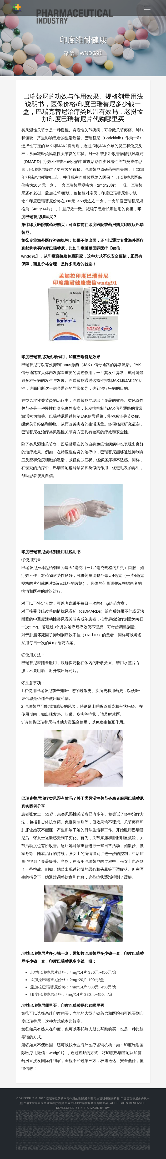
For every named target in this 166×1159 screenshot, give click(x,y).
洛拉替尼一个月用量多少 (56, 1116)
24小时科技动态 (137, 1130)
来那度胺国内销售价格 (138, 1118)
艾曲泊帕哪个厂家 (132, 1146)
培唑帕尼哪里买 (136, 1116)
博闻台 (27, 1131)
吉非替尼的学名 (75, 1142)
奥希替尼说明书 (50, 1110)
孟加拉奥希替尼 (56, 1110)
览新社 (21, 1131)
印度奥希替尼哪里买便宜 (103, 1110)
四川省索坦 (148, 1145)
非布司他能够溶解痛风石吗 (127, 1149)
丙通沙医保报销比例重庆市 (76, 1132)
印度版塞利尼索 (136, 1126)
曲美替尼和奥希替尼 (68, 1143)
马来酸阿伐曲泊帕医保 (106, 1147)
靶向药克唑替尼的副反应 (53, 1135)
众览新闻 (116, 1130)
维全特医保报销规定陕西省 (144, 1116)
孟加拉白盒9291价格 (77, 1112)
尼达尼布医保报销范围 (69, 1127)
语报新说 (24, 1131)
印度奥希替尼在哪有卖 (26, 1115)
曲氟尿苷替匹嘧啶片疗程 (71, 1128)
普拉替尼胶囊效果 (94, 1142)
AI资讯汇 (72, 1131)
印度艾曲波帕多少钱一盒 (117, 1119)
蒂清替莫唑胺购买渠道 (104, 1143)
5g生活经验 (97, 1130)
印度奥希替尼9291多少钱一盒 (135, 1111)
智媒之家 (105, 1130)
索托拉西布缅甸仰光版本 (101, 1145)
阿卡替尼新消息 (113, 1147)
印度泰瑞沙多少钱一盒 (39, 1112)
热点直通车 (51, 1131)
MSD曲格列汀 (115, 1142)
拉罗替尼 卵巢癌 (19, 1142)
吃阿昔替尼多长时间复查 (73, 1148)
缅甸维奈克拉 (108, 1145)
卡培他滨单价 (78, 1116)
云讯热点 (55, 1131)
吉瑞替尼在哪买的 (108, 1116)
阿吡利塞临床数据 (32, 1148)
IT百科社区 (102, 1130)
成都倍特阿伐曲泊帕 (82, 1147)
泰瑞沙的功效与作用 (62, 1113)
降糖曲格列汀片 (127, 1142)
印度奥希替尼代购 (26, 1112)
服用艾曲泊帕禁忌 (125, 1146)
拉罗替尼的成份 (37, 1142)
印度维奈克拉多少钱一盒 (74, 1119)
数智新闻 (82, 1131)
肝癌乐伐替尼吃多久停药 (58, 1133)
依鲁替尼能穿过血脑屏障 (111, 1133)
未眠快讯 (131, 1131)
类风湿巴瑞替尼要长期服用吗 (86, 1127)
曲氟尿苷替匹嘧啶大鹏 (42, 1143)
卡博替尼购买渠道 (72, 1116)
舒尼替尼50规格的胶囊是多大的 (30, 1146)
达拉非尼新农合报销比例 (77, 1143)
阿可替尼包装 (131, 1147)
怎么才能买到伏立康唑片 (59, 1134)
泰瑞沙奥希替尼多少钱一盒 (93, 1110)
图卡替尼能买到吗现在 (121, 1116)
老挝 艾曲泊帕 (119, 1146)
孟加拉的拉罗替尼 (69, 1118)
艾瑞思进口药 (114, 1116)
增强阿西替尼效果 (87, 1148)
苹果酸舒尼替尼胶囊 (53, 1129)
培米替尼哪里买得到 (129, 1126)
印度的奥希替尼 (62, 1110)
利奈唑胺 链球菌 (111, 1135)
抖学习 (125, 1131)
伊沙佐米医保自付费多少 (27, 1134)
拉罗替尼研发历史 (31, 1142)
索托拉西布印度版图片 (93, 1145)
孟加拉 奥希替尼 (70, 1112)
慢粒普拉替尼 (87, 1118)
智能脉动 (37, 1132)
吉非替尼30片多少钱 (60, 1142)
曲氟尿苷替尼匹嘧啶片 (80, 1128)
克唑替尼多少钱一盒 (47, 1116)
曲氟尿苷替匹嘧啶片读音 (99, 1118)
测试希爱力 (38, 1147)
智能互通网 (117, 1131)
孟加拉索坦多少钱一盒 (89, 1119)
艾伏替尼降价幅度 (56, 1146)
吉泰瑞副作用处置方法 (80, 1130)
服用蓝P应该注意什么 (45, 1147)
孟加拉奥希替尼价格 (84, 1110)
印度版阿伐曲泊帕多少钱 (66, 1147)
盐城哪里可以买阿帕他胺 (36, 1130)
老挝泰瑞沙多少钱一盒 (39, 1113)
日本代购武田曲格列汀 (134, 1142)
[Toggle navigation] (147, 8)
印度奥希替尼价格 (55, 1113)
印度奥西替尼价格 (33, 1114)
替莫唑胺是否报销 (131, 1143)
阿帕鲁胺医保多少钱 (65, 1148)
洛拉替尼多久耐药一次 (135, 1135)
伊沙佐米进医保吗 (19, 1134)
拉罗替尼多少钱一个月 (45, 1128)
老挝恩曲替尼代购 (34, 1118)
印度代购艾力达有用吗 (109, 1119)
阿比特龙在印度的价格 (41, 1149)
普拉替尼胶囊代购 (101, 1142)
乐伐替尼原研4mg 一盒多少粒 (48, 1133)
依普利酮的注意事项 (121, 1134)
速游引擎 (90, 1131)
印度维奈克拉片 (47, 1129)
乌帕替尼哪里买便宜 (108, 1132)
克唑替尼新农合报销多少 (62, 1135)
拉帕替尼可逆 (31, 1128)
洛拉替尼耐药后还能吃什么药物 (125, 1135)
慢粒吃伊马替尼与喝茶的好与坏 (128, 1128)
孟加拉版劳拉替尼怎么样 (24, 1126)
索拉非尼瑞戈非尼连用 (40, 1145)
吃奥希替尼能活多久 (123, 1114)
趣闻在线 (145, 1130)
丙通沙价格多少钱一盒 (85, 1132)
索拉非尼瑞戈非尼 (32, 1145)
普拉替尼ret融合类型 (82, 1142)
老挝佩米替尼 (123, 1126)
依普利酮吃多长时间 (129, 1134)
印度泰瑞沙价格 (124, 1113)
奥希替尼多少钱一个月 (34, 1115)
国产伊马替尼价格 (20, 1119)
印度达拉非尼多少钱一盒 (118, 1118)
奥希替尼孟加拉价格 (30, 1113)
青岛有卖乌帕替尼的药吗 (126, 1132)
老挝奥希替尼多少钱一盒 (23, 1111)
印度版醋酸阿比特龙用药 (50, 1149)
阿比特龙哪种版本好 (24, 1149)
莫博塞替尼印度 (92, 1129)
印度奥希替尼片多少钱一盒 (73, 1111)
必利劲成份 (95, 1146)
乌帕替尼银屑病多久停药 (103, 1115)
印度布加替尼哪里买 (102, 1127)
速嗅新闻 (65, 1131)
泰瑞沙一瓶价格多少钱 (130, 1112)
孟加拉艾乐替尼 (55, 1130)
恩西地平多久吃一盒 (24, 1128)
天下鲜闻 (112, 1130)
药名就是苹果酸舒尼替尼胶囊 (140, 1145)
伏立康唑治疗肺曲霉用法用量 (79, 1134)
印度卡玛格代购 (106, 1129)
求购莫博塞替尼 (132, 1119)
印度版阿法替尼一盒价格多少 (78, 1149)
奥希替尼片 (116, 1110)
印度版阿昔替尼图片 (109, 1148)
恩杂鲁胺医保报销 (144, 1127)
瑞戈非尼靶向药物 (47, 1145)
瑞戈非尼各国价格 (54, 1145)
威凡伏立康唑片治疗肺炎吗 (69, 1134)
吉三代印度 (96, 1115)
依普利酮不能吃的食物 (106, 1134)
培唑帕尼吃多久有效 (109, 1126)
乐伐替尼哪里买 (110, 1115)
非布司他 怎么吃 (135, 1149)
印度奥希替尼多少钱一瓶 (86, 1113)
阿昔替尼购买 (43, 1130)
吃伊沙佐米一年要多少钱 (145, 1133)
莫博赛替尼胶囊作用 (99, 1129)
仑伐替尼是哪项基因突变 (38, 1133)
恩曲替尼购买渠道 (27, 1118)
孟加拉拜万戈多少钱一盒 (47, 1119)
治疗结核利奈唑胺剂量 (89, 1135)
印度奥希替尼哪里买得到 (70, 1110)
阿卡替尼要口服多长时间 (138, 1129)
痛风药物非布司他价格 (142, 1149)
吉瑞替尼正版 (102, 1116)
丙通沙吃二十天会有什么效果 (52, 1132)
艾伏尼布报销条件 (77, 1146)
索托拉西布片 (35, 1129)
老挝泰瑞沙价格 (32, 1127)
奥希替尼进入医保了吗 (104, 1113)
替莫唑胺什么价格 (125, 1143)
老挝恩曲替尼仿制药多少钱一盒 (134, 1127)
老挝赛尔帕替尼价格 (19, 1127)
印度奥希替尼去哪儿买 (126, 1111)
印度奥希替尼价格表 (35, 1110)
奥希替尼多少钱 (54, 1111)
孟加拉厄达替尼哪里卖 (67, 1126)
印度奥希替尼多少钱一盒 (38, 1111)
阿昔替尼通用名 (94, 1148)
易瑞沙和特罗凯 (21, 1145)
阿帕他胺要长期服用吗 (57, 1148)
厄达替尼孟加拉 (90, 1116)
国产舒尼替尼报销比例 (48, 1146)
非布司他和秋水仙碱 (118, 1149)
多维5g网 (121, 1131)
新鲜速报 (138, 1131)
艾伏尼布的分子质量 (70, 1146)
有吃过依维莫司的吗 (144, 1134)
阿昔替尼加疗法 (81, 1148)
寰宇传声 (30, 1132)
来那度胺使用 (137, 1143)
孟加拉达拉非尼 (87, 1128)
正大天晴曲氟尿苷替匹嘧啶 (109, 1118)
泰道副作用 (98, 1128)
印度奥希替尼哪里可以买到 (96, 1112)
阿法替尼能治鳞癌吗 (111, 1149)
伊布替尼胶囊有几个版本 (84, 1133)
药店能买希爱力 (52, 1147)
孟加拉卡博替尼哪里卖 (33, 1126)
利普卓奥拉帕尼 (49, 1127)
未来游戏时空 (131, 1130)
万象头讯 (93, 1131)
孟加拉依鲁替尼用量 (93, 1133)
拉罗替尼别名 (25, 1142)
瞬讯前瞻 (61, 1131)
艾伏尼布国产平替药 (61, 1129)
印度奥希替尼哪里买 (70, 1113)
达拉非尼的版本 (84, 1143)
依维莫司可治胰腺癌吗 (136, 1134)
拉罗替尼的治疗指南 (37, 1128)
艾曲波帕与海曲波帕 (108, 1146)
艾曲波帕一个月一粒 (125, 1119)
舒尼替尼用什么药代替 (20, 1146)
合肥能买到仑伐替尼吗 (76, 1133)
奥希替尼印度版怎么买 (105, 1112)
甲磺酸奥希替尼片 (111, 1113)
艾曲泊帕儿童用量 (139, 1146)
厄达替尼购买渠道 (97, 1116)
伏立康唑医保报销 (136, 1115)
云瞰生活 (86, 1131)
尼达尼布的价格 (62, 1127)
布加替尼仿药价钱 (95, 1127)
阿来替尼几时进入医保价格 (126, 1148)
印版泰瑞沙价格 (46, 1112)
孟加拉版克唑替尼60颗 (40, 1116)
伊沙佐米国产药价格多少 (128, 1115)
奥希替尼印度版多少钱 (48, 1111)
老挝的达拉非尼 (92, 1128)
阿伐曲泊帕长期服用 (75, 1147)
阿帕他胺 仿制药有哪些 (40, 1148)
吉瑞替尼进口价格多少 (80, 1126)
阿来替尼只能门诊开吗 (117, 1148)
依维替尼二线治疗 (62, 1146)
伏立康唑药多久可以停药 (98, 1134)
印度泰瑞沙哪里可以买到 (47, 1113)
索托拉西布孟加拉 (66, 1119)
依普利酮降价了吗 (27, 1116)
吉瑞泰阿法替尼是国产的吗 (102, 1149)
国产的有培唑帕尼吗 (117, 1126)
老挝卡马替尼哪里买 (52, 1126)
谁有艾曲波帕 (86, 1129)
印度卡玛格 (147, 1119)
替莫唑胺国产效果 (111, 1143)
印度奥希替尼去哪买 (77, 1113)
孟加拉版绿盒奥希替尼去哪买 (40, 1127)
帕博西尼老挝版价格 (117, 1127)
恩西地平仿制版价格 (56, 1118)
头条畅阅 (30, 1131)
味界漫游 (100, 1131)
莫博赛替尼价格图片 (28, 1147)
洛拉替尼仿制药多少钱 (65, 1116)
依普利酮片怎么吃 (114, 1134)
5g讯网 (75, 1131)
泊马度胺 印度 (34, 1119)
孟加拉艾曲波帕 (82, 1129)
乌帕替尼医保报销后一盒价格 (116, 1132)
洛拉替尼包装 (117, 1135)
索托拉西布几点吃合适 (69, 1145)
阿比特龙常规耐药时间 (72, 1130)
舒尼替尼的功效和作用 (40, 1146)
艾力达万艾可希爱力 (84, 1146)
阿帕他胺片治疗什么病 (27, 1130)
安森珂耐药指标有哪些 (49, 1148)
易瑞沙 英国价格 (48, 1142)
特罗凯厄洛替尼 (144, 1128)
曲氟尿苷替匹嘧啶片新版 (51, 1143)
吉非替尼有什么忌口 (68, 1142)
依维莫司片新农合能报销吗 (25, 1135)
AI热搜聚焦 (38, 1131)
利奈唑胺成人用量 (97, 1135)
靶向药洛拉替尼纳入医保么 (144, 1135)
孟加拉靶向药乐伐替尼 (67, 1133)
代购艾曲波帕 (114, 1146)
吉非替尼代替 (53, 1142)
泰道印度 (131, 1118)
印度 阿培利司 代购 (26, 1148)
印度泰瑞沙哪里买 (137, 1112)
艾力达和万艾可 (68, 1129)
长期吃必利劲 (90, 1146)
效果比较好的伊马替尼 (28, 1119)
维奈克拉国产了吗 (121, 1145)
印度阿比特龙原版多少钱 (32, 1149)
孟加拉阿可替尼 (131, 1129)
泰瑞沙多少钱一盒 (31, 1111)
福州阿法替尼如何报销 (87, 1149)
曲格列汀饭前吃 (121, 1142)
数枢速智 (123, 1130)
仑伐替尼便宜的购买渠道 (144, 1132)
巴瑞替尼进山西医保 (77, 1127)
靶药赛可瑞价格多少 (44, 1135)
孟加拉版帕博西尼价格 (20, 1118)
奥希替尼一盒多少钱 (63, 1112)
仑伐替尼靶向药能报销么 (29, 1133)
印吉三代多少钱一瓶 (61, 1132)
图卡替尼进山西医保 (102, 1126)
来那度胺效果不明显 (112, 1128)
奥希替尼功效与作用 (19, 1110)
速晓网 (58, 1131)
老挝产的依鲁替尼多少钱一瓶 (119, 1115)
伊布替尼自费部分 (128, 1133)
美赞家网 (79, 1131)
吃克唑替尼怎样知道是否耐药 (72, 1135)
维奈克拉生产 (132, 1145)
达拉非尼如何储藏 (126, 1118)
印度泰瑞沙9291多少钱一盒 (63, 1111)
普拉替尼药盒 (88, 1142)
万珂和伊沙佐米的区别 (51, 1134)
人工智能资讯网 (112, 1131)
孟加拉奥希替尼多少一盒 (97, 1111)
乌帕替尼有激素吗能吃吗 (135, 1132)
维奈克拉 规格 (127, 1145)
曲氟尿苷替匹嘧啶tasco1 (144, 1142)
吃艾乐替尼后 (60, 1130)
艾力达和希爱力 (101, 1119)
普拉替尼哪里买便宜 (57, 1128)
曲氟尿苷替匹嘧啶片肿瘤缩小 (33, 1143)
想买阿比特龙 (65, 1130)
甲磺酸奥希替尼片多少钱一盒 (117, 1111)
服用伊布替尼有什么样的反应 (102, 1133)
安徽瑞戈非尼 (26, 1145)
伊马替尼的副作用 (119, 1128)
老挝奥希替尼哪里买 (109, 1114)
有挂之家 (135, 1131)
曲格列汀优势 (64, 1128)
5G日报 (142, 1131)
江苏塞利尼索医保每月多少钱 (145, 1126)
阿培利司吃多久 (145, 1147)
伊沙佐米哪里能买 (43, 1134)
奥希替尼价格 (76, 1114)
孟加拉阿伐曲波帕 (116, 1129)
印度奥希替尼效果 (81, 1111)
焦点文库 (26, 1132)
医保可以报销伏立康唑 (144, 1115)
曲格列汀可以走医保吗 (109, 1142)
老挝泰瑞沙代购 (110, 1110)
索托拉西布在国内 (59, 1119)
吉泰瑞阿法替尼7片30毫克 (89, 1130)
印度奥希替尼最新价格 (43, 1110)
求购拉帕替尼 (63, 1118)
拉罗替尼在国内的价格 (76, 1118)
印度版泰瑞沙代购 (113, 1112)
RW (107, 1107)
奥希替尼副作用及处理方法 (54, 1112)
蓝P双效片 (111, 1129)
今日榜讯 (120, 1130)
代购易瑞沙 (51, 1128)
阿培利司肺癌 (145, 1129)
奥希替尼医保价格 (77, 1110)
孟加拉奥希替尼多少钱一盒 (86, 1112)
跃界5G (104, 1131)
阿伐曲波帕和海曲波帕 (124, 1129)
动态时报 (42, 1131)
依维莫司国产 (33, 1116)
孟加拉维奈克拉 (41, 1129)
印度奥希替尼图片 (118, 1113)
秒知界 (18, 1131)
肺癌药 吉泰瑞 (94, 1149)
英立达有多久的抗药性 (101, 1148)
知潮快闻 (127, 1130)
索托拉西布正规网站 (77, 1145)
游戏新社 (33, 1132)
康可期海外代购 (126, 1147)
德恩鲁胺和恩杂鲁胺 (49, 1118)
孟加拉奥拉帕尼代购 (55, 1127)
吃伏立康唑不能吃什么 (89, 1134)
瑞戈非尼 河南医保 (61, 1145)
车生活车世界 (46, 1131)
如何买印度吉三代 (100, 1132)
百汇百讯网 (146, 1131)
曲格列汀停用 (92, 1118)
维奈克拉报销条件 (114, 1145)
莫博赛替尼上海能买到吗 (140, 1119)
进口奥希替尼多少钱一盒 (95, 1113)
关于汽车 (128, 1131)
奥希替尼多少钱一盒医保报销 (123, 1110)
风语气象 (44, 1132)
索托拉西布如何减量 (29, 1129)
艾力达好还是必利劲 (74, 1129)
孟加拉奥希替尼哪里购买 (141, 1110)
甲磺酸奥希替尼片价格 (133, 1110)
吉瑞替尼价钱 (73, 1126)
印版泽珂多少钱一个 (69, 1149)
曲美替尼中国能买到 (91, 1143)
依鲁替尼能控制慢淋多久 (136, 1133)
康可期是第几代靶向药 (138, 1147)
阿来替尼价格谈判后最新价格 (136, 1148)
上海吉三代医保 (68, 1132)
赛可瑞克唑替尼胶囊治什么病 (35, 1135)
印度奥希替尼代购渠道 (27, 1110)
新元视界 (109, 1130)
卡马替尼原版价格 (84, 1116)
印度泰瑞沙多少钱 (145, 1111)
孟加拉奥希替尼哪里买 (89, 1111)
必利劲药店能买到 (100, 1146)
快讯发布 (142, 1130)
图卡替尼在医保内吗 (129, 1116)
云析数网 (20, 1132)
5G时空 (34, 1131)
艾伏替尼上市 (96, 1119)
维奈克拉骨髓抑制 (82, 1119)
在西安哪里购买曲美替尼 (60, 1143)
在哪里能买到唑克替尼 (81, 1135)
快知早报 (97, 1131)
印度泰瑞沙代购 (86, 1115)
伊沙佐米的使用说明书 (36, 1134)
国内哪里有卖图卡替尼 (94, 1126)
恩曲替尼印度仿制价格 (125, 1127)
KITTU (85, 1107)
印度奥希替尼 (137, 1113)
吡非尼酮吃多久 (87, 1126)
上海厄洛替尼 (40, 1119)
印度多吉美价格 (26, 1127)
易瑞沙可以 (83, 1118)
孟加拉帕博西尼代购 (109, 1127)
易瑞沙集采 (42, 1142)
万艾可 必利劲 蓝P (58, 1147)
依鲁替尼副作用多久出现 (120, 1133)
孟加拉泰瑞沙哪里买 (131, 1113)
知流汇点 (68, 1131)
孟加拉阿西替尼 (49, 1130)
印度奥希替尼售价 (116, 1114)
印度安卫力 (34, 1147)
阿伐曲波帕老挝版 (89, 1147)
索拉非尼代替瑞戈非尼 (21, 1129)
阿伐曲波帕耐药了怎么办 (97, 1147)
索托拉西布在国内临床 (85, 1145)
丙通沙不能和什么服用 (93, 1132)
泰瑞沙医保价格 (32, 1112)
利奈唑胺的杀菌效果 (104, 1135)
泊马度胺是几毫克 (137, 1128)
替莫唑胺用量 (97, 1143)
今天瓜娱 (41, 1132)
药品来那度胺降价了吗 (104, 1128)
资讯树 (23, 1132)
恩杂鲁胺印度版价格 (41, 1118)
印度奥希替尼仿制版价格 (93, 1114)
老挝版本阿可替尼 (119, 1147)
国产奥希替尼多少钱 (23, 1113)
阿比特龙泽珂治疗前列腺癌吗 (59, 1149)
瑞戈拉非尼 (54, 1119)
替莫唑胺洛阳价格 (118, 1143)
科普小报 (107, 1131)
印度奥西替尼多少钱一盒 (25, 1114)
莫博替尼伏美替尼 (146, 1146)
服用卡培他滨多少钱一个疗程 (43, 1126)
